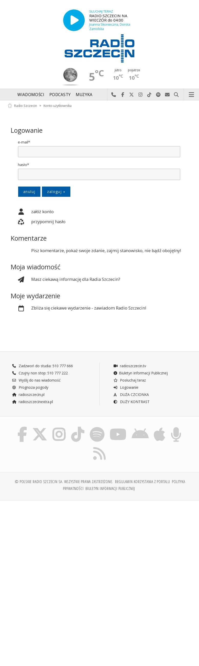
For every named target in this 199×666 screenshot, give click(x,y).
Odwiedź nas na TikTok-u (149, 95)
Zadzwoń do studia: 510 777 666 (42, 366)
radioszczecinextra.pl (32, 402)
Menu (191, 95)
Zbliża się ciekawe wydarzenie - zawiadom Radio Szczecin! (78, 309)
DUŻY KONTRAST (131, 402)
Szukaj (176, 95)
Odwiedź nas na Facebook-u (122, 95)
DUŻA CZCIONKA (131, 395)
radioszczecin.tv (129, 366)
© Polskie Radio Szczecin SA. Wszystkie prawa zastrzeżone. (64, 484)
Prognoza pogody (30, 387)
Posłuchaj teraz (129, 380)
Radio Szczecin (22, 105)
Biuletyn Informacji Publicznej (140, 373)
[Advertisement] (53, 546)
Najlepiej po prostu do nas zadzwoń (113, 95)
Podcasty (60, 94)
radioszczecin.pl (28, 395)
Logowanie (126, 387)
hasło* (23, 164)
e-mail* (24, 142)
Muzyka (84, 94)
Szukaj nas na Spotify (158, 95)
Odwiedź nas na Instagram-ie (140, 95)
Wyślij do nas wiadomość (167, 95)
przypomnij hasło (38, 222)
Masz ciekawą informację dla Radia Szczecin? (65, 280)
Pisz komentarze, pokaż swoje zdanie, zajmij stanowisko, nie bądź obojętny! (106, 251)
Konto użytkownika (57, 105)
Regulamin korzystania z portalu (142, 484)
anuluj (29, 191)
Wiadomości (30, 94)
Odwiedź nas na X (131, 95)
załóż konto (32, 212)
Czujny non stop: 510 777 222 (40, 373)
